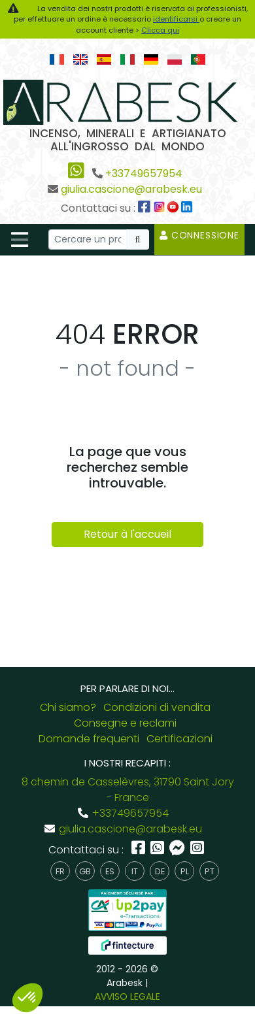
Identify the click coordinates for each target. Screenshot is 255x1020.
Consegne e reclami (125, 723)
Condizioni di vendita (157, 707)
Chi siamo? (68, 707)
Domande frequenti (89, 738)
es (109, 871)
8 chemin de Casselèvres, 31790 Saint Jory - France (128, 789)
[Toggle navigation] (19, 239)
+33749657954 (143, 173)
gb (85, 871)
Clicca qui (160, 30)
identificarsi (176, 19)
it (134, 871)
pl (184, 871)
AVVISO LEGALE (127, 996)
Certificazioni (179, 738)
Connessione (199, 235)
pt (209, 871)
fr (60, 871)
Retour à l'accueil (127, 534)
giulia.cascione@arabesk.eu (131, 189)
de (160, 871)
